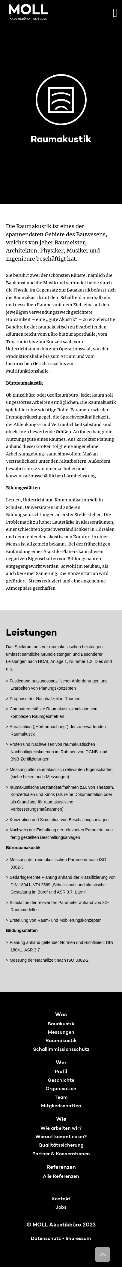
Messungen (61, 1032)
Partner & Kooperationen (61, 1154)
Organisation (61, 1089)
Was (61, 1015)
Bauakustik (61, 1024)
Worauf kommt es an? (61, 1137)
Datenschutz (46, 1238)
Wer (61, 1063)
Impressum (78, 1238)
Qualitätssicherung (61, 1145)
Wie (61, 1119)
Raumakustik (61, 1041)
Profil (61, 1071)
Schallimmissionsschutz (61, 1049)
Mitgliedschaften (61, 1106)
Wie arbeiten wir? (61, 1128)
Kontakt (61, 1199)
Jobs (61, 1207)
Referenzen (61, 1167)
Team (61, 1097)
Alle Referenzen (61, 1176)
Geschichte (61, 1080)
